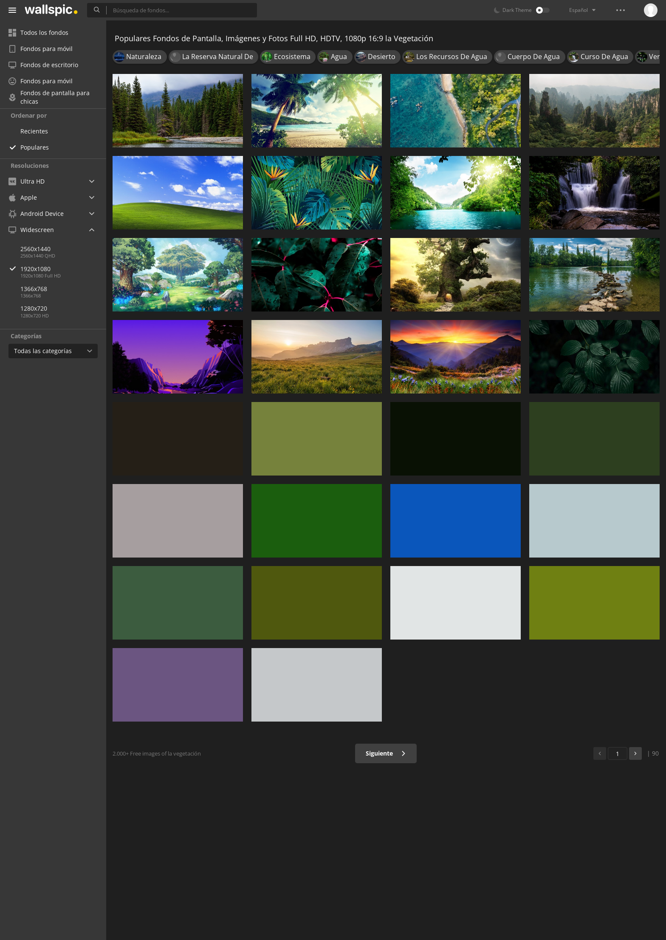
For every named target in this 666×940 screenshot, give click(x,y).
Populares (34, 147)
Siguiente (386, 753)
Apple (22, 197)
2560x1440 (35, 249)
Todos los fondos (38, 32)
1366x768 (33, 289)
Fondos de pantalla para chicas (49, 97)
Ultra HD (26, 181)
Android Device (36, 214)
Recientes (34, 131)
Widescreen (31, 230)
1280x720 (33, 308)
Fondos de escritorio (43, 65)
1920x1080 (63, 269)
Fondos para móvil (40, 49)
